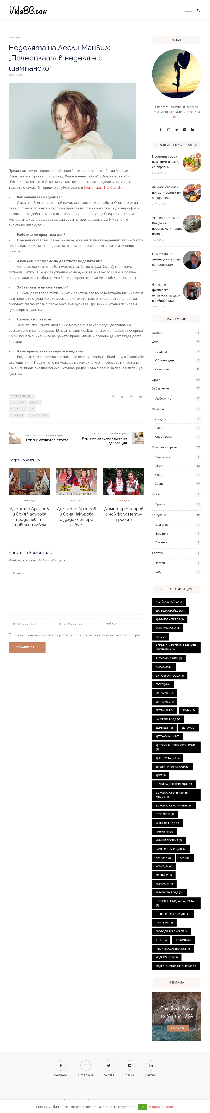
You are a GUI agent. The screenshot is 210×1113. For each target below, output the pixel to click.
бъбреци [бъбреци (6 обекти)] (163, 684)
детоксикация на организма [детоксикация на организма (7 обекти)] (175, 747)
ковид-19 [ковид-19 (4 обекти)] (164, 866)
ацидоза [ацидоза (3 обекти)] (164, 667)
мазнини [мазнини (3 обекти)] (164, 875)
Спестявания (164, 436)
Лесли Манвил (22, 409)
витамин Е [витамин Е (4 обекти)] (164, 693)
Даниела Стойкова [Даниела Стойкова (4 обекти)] (170, 610)
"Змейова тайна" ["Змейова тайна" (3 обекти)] (169, 602)
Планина (161, 542)
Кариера (158, 409)
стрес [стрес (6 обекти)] (161, 940)
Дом (155, 341)
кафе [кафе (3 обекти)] (185, 857)
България (162, 525)
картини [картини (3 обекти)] (163, 857)
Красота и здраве (164, 447)
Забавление (160, 388)
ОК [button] (142, 1107)
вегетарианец (22, 396)
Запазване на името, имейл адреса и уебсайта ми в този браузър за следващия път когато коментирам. (77, 635)
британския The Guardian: (104, 187)
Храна (159, 483)
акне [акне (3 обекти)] (160, 636)
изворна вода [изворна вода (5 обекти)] (167, 823)
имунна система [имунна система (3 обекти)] (169, 840)
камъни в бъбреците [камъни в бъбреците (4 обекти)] (171, 849)
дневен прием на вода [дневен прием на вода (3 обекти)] (172, 766)
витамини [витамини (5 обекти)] (164, 710)
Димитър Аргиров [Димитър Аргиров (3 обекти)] (170, 619)
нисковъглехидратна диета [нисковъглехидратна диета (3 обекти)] (175, 903)
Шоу (158, 572)
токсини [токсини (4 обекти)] (183, 940)
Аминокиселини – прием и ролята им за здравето (166, 193)
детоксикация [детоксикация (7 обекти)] (167, 736)
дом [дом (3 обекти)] (161, 775)
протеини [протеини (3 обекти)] (164, 922)
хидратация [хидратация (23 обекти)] (167, 957)
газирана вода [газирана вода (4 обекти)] (168, 719)
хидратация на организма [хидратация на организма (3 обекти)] (176, 966)
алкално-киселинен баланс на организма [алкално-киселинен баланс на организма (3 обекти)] (176, 647)
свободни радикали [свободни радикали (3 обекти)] (172, 931)
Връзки (160, 504)
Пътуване (159, 515)
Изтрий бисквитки (162, 1107)
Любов (157, 494)
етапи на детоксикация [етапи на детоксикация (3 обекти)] (174, 784)
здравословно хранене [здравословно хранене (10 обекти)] (174, 805)
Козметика (162, 457)
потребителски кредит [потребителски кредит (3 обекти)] (173, 914)
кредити (161, 419)
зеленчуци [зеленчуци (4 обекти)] (165, 814)
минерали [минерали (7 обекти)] (164, 883)
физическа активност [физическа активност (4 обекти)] (173, 949)
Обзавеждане (165, 360)
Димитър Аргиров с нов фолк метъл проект (123, 514)
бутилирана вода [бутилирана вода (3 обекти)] (170, 675)
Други (156, 380)
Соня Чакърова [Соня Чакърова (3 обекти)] (168, 628)
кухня (35, 402)
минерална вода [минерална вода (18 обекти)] (170, 892)
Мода (159, 466)
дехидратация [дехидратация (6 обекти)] (168, 758)
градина (17, 402)
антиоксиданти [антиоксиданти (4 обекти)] (169, 658)
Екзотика (161, 533)
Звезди (14, 37)
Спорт (159, 475)
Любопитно (163, 398)
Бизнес (157, 333)
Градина (161, 351)
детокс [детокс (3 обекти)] (188, 727)
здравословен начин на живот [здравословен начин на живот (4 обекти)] (172, 794)
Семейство (163, 369)
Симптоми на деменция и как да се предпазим (166, 260)
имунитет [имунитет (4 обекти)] (164, 831)
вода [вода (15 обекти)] (189, 710)
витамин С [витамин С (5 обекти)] (165, 701)
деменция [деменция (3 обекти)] (164, 727)
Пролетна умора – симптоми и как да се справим (166, 162)
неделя (17, 415)
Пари (158, 428)
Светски (157, 553)
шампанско (38, 415)
